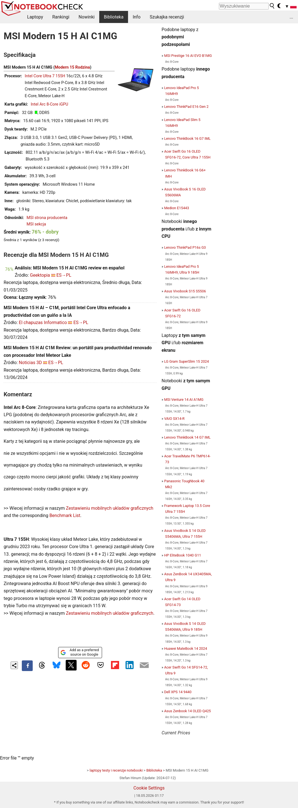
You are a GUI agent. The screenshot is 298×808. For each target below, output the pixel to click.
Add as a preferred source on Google (79, 652)
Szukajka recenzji (167, 17)
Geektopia (40, 275)
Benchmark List (65, 515)
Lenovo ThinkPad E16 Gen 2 (186, 106)
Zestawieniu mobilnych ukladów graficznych (109, 508)
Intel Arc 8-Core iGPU (49, 104)
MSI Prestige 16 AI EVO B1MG (188, 55)
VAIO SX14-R (174, 418)
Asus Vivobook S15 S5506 (185, 291)
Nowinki (86, 17)
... (291, 17)
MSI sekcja (36, 224)
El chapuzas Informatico (43, 322)
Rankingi (60, 17)
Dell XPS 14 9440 (177, 692)
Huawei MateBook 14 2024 (185, 648)
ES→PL (63, 275)
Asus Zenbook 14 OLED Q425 (187, 711)
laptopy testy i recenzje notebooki (116, 770)
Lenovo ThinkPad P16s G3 (185, 247)
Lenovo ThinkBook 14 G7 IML (187, 437)
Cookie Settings (149, 788)
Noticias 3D (30, 362)
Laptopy (35, 17)
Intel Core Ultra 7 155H (45, 76)
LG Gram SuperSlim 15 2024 (186, 361)
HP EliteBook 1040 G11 (182, 555)
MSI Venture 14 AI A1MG (184, 399)
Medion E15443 (176, 208)
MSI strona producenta (47, 217)
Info (137, 17)
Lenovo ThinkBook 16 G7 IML (187, 138)
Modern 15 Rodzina (72, 67)
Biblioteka (113, 17)
